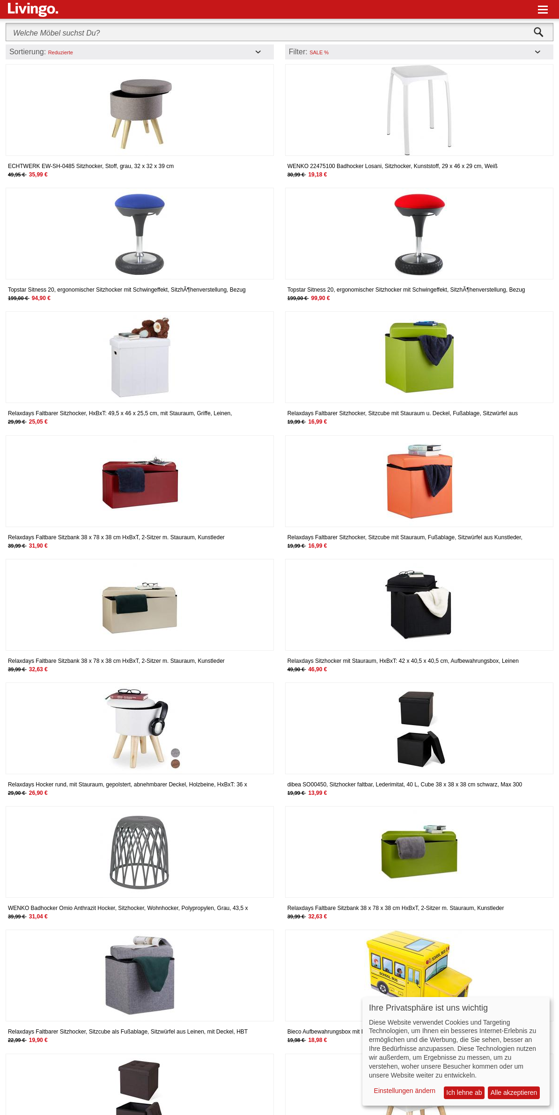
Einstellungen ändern (405, 1090)
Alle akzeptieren (514, 1092)
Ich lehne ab (464, 1092)
